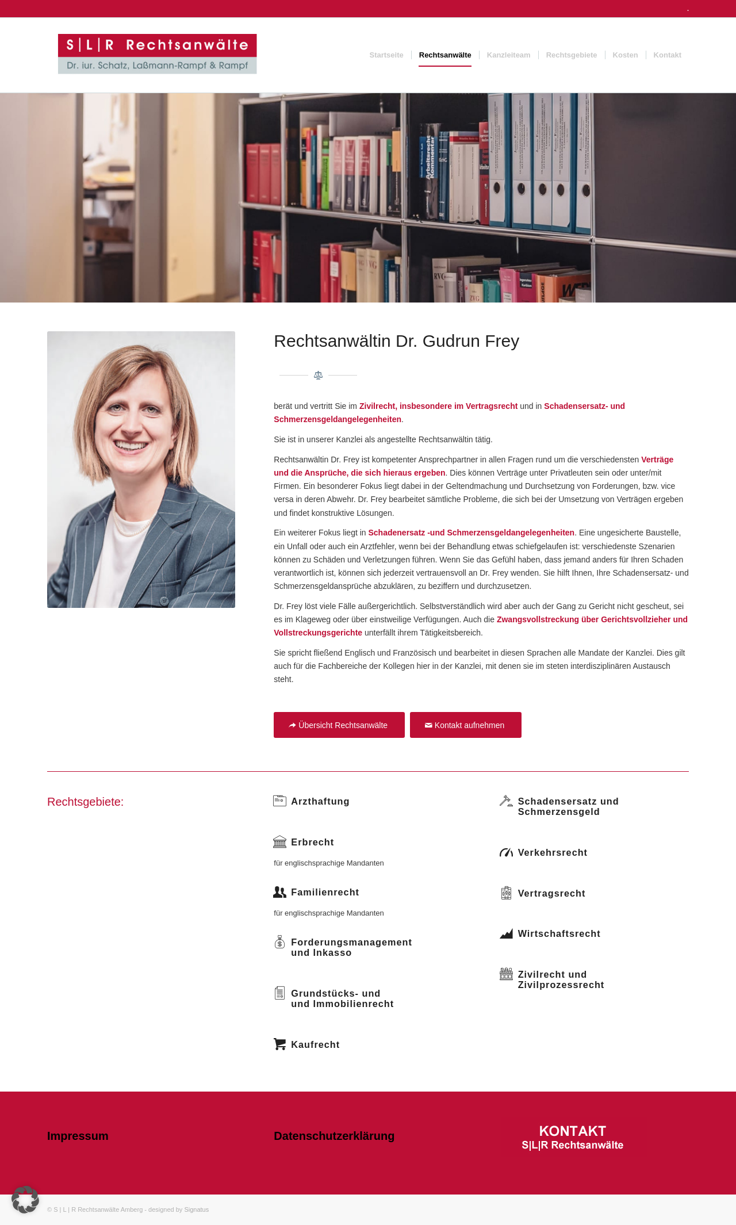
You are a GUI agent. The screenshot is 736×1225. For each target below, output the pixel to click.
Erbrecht (312, 842)
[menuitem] (387, 55)
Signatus (196, 1209)
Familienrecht (325, 892)
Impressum (78, 1136)
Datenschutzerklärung (334, 1136)
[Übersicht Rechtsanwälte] (339, 725)
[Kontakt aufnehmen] (466, 725)
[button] (25, 1199)
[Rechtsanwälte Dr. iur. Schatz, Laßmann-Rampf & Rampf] (157, 55)
